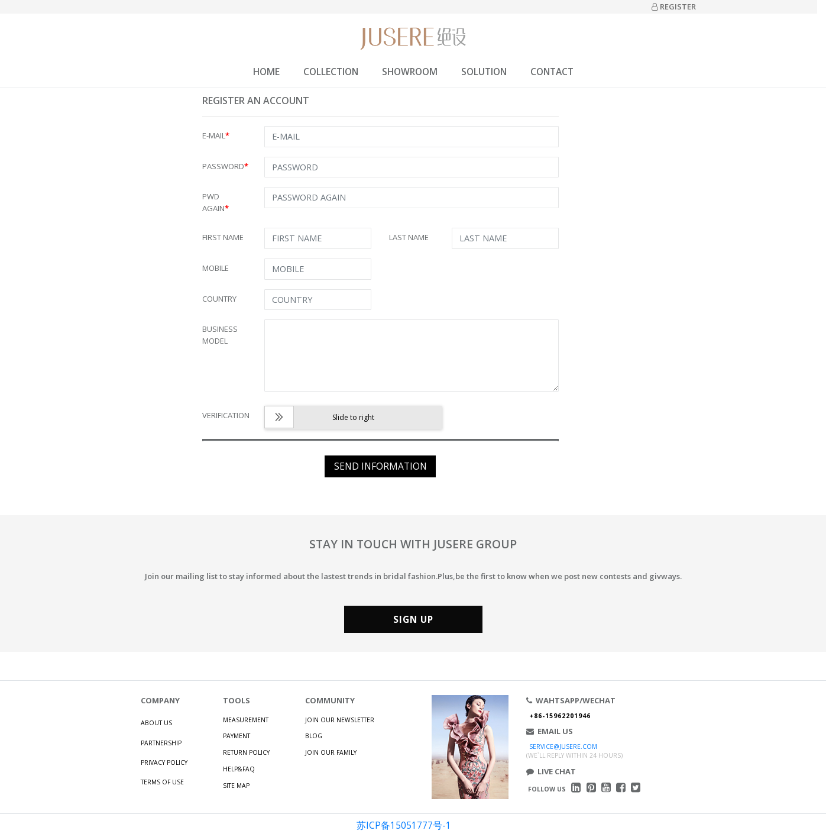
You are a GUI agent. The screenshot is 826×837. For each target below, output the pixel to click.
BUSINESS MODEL (220, 335)
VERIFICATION (226, 415)
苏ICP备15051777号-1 (404, 825)
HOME (266, 71)
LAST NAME (409, 237)
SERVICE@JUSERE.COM (563, 746)
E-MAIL (215, 135)
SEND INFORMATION (380, 466)
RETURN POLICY (246, 752)
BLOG (313, 736)
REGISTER (674, 6)
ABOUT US (156, 723)
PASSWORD (225, 166)
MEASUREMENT (245, 720)
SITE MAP (236, 785)
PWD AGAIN (215, 202)
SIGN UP (413, 619)
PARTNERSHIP (161, 743)
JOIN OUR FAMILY (331, 752)
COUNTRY (219, 298)
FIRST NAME (223, 237)
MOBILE (215, 268)
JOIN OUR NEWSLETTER (339, 720)
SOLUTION (484, 71)
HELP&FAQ (239, 769)
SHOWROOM (410, 71)
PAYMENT (236, 736)
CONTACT (552, 71)
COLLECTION (330, 71)
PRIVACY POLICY (164, 762)
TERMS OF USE (162, 782)
